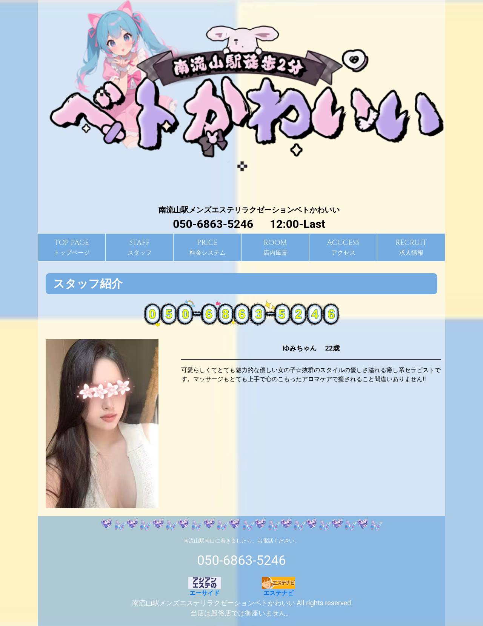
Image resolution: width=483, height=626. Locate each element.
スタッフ (139, 246)
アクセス (343, 246)
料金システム (207, 246)
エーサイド (204, 587)
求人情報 (411, 246)
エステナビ (278, 587)
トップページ (71, 246)
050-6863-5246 (241, 560)
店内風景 (275, 246)
